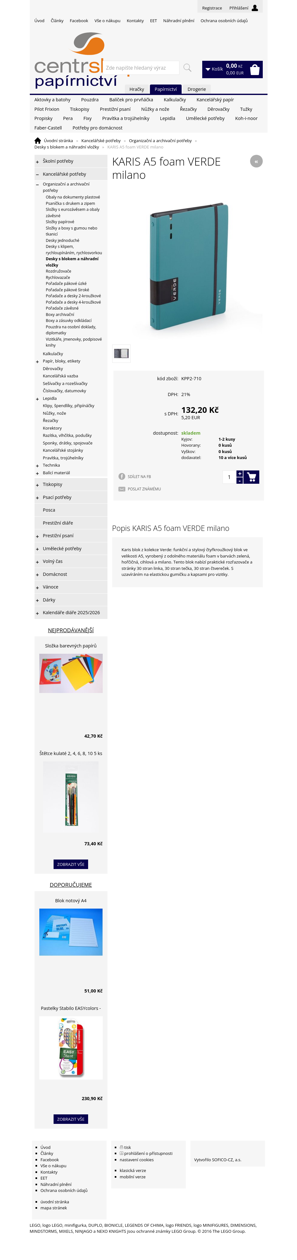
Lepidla (167, 118)
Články (57, 20)
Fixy (87, 118)
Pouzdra (90, 100)
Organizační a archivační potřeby (160, 140)
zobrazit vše (71, 864)
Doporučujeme (71, 884)
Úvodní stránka (58, 140)
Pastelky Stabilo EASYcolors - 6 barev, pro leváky (71, 1009)
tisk (127, 1147)
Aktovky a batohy (53, 100)
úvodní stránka (55, 1202)
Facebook (79, 20)
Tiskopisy (79, 109)
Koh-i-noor (246, 118)
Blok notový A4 (71, 901)
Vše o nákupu (107, 20)
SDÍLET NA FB (139, 476)
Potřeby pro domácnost (97, 128)
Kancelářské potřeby (101, 140)
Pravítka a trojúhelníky (125, 118)
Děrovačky (218, 109)
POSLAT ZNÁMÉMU (144, 488)
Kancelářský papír (215, 100)
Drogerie (197, 89)
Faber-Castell (48, 128)
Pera (68, 118)
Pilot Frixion (47, 109)
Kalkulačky (175, 100)
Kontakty (135, 20)
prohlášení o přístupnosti (148, 1153)
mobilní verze (133, 1177)
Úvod (40, 20)
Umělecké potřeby (205, 118)
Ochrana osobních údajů (224, 20)
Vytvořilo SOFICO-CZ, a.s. (218, 1159)
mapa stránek (54, 1208)
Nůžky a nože (155, 109)
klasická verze (133, 1170)
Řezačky (188, 109)
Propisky (44, 118)
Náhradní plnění (178, 20)
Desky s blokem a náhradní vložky (67, 147)
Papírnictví (166, 89)
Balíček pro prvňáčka (131, 100)
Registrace (212, 8)
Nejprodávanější (71, 630)
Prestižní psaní (115, 109)
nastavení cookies (137, 1159)
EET (153, 20)
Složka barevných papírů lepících (71, 647)
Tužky (246, 109)
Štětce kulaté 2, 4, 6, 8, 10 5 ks (71, 753)
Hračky (137, 89)
